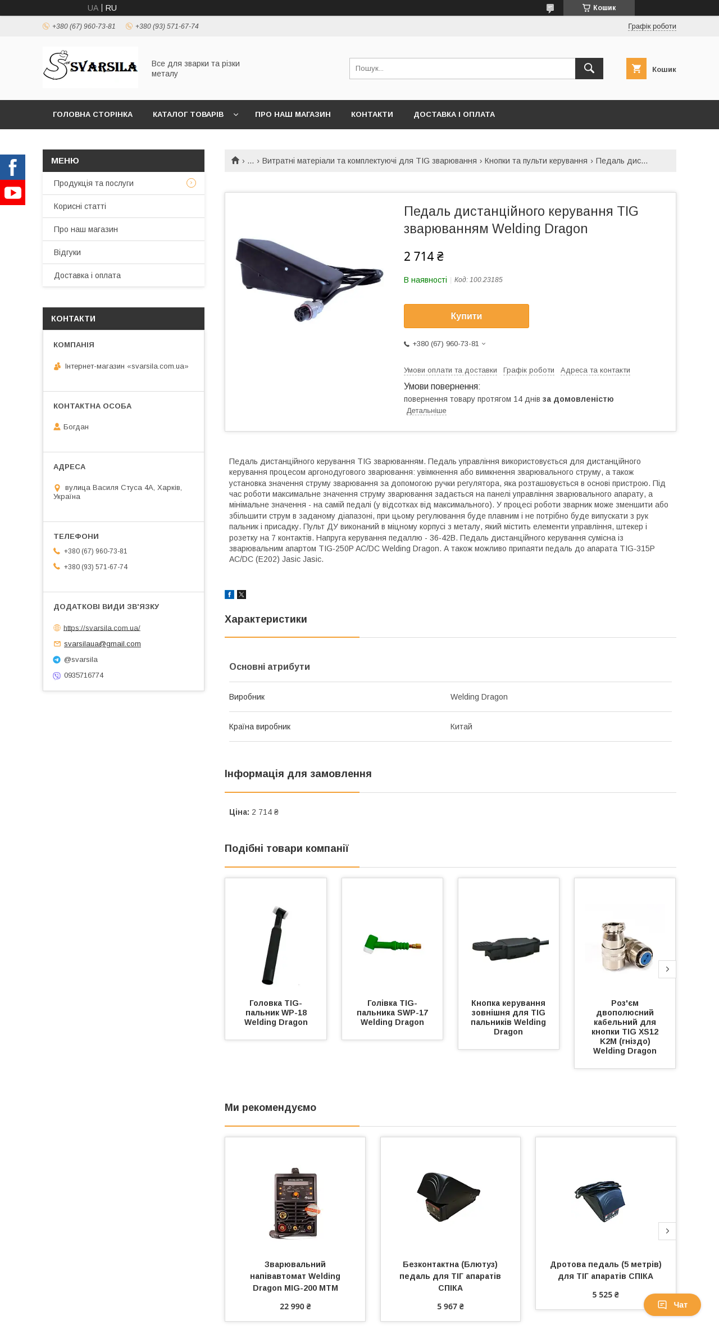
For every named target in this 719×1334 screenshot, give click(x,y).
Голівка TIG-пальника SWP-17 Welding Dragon (393, 1013)
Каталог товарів (188, 114)
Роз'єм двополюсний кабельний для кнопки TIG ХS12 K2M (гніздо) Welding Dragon (626, 1027)
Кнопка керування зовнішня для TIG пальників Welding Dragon (509, 1017)
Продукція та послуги (94, 183)
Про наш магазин (293, 114)
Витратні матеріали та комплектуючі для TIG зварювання (369, 160)
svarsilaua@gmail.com (102, 643)
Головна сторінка (93, 114)
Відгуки (67, 252)
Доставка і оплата (454, 114)
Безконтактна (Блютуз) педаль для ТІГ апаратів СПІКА (451, 1276)
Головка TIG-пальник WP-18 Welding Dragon (276, 1013)
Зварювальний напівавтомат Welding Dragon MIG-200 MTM (296, 1276)
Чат (672, 1305)
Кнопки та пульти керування (536, 160)
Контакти (372, 114)
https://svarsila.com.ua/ (101, 627)
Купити (467, 316)
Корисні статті (80, 206)
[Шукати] (589, 68)
